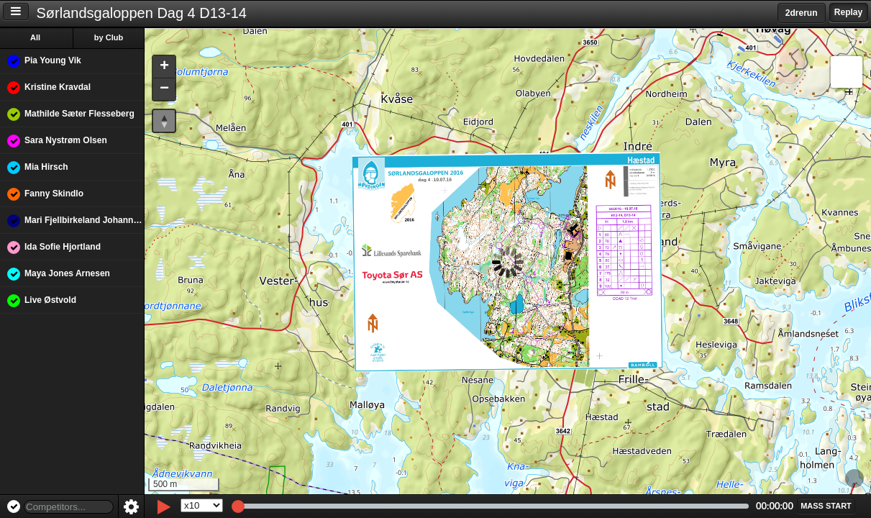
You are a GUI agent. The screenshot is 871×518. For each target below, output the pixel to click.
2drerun (801, 13)
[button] (164, 67)
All (35, 37)
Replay (848, 12)
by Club (108, 37)
